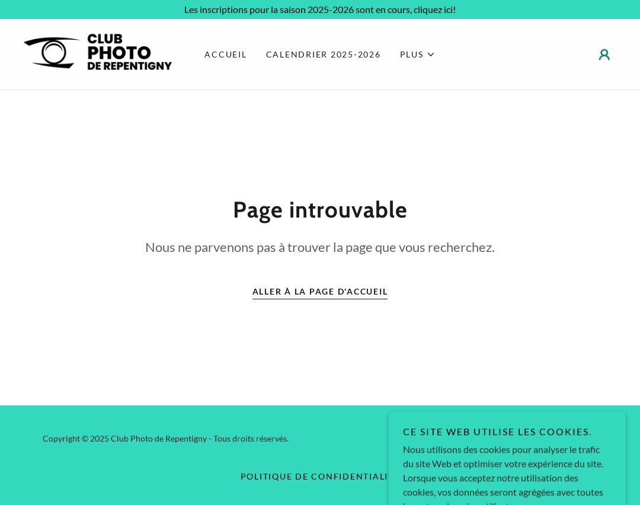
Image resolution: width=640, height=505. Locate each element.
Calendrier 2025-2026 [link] (323, 54)
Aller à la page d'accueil (320, 291)
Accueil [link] (225, 54)
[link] (98, 53)
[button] (418, 54)
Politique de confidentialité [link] (320, 476)
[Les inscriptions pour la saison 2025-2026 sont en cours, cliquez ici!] (320, 9)
